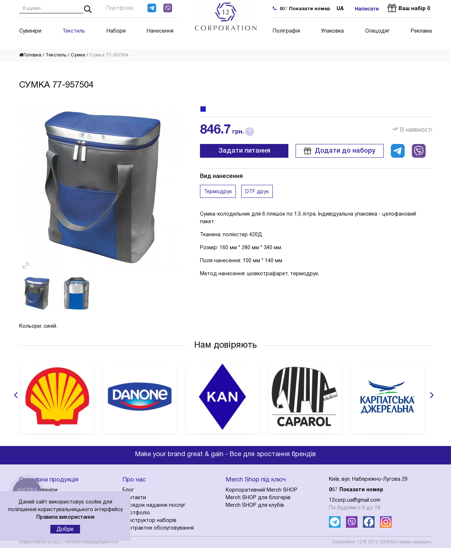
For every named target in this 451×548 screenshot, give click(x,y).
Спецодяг (377, 31)
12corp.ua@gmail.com (354, 500)
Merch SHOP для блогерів (258, 498)
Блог (128, 490)
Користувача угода (39, 542)
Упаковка (332, 31)
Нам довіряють (225, 345)
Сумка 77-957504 (108, 55)
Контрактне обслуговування (158, 528)
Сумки (78, 55)
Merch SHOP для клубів (255, 505)
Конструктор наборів (149, 520)
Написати (367, 9)
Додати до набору (339, 150)
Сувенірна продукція (48, 480)
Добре (65, 529)
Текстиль (73, 31)
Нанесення (160, 31)
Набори (116, 31)
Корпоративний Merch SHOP (261, 490)
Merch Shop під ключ (256, 480)
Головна (30, 55)
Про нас (134, 480)
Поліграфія (286, 31)
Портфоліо (120, 8)
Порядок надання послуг (153, 505)
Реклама (421, 31)
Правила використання (65, 517)
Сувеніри (30, 31)
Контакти (134, 498)
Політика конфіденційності (90, 542)
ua (340, 9)
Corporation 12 (347, 542)
